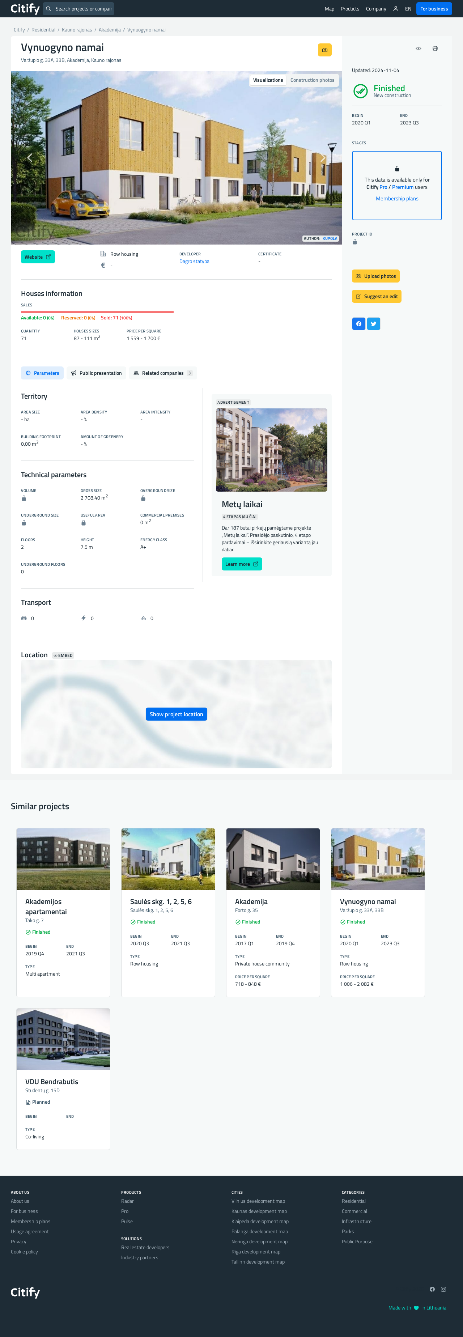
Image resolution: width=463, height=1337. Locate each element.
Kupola (330, 239)
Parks (348, 1231)
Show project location (176, 714)
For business (434, 8)
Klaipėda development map (260, 1221)
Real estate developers (145, 1247)
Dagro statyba (194, 261)
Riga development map (256, 1251)
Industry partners (139, 1257)
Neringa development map (260, 1241)
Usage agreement (30, 1231)
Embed (63, 655)
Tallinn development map (258, 1261)
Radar (127, 1201)
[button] (35, 158)
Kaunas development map (259, 1211)
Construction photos (312, 80)
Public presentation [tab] (96, 373)
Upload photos (376, 276)
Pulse (127, 1221)
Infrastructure (356, 1221)
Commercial (354, 1211)
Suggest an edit (377, 296)
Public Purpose (357, 1241)
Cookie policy (24, 1251)
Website (38, 256)
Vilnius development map (258, 1201)
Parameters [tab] (42, 373)
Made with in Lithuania (417, 1307)
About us (20, 1201)
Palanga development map (260, 1231)
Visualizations (268, 80)
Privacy (18, 1241)
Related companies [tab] (163, 373)
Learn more (242, 564)
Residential (354, 1201)
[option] (176, 158)
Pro (124, 1211)
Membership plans (397, 198)
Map (329, 8)
